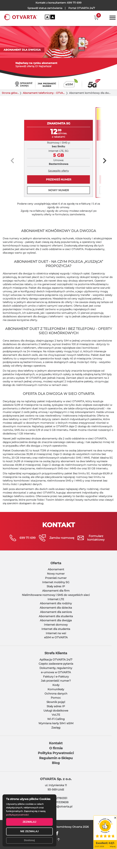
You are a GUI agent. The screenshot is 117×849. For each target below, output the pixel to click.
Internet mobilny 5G (55, 582)
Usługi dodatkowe (55, 710)
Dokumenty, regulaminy (55, 668)
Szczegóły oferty (58, 170)
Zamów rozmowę (61, 538)
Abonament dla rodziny (56, 603)
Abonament (56, 569)
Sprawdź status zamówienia (44, 8)
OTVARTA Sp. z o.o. (56, 779)
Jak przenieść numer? (56, 680)
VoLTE (56, 714)
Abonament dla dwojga (56, 620)
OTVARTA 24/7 (81, 8)
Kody (55, 685)
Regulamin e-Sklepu (56, 758)
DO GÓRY (58, 839)
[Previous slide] (12, 160)
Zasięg (55, 727)
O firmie (56, 748)
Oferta (55, 563)
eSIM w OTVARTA (56, 637)
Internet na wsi (56, 633)
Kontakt (56, 743)
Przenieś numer (58, 179)
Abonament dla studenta (56, 616)
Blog (56, 763)
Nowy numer (58, 190)
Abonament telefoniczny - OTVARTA (44, 93)
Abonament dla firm (56, 590)
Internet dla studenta (55, 629)
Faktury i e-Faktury (56, 676)
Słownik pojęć (55, 702)
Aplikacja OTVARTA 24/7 (55, 659)
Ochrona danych (56, 693)
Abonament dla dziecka (56, 607)
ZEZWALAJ (29, 821)
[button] (96, 17)
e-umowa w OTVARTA (56, 672)
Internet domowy (56, 624)
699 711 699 (74, 2)
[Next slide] (105, 160)
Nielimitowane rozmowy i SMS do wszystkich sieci (56, 595)
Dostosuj (29, 840)
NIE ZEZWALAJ (29, 831)
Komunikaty (56, 689)
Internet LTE (56, 599)
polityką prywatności (17, 814)
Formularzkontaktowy (96, 537)
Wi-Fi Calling (56, 719)
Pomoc (56, 697)
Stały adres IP (56, 586)
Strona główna (10, 93)
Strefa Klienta (56, 653)
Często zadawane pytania (56, 663)
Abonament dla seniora (56, 612)
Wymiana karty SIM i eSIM (55, 723)
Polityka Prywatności (56, 753)
